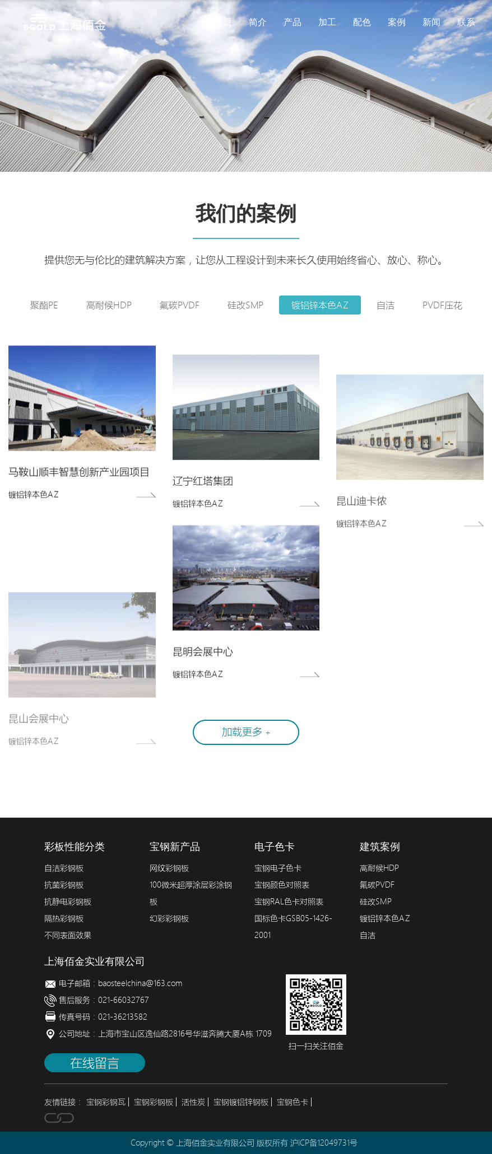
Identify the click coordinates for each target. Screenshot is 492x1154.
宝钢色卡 (292, 1101)
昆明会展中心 (203, 654)
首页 (223, 22)
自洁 (385, 305)
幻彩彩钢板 (169, 918)
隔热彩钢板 (63, 918)
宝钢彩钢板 (153, 1101)
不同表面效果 (67, 935)
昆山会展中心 (38, 739)
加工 (327, 22)
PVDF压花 (442, 305)
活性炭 (193, 1101)
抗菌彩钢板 (63, 885)
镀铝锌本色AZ (320, 305)
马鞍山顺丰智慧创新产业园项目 (79, 474)
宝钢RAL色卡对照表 (288, 902)
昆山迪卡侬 (361, 512)
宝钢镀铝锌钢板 (240, 1101)
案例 (397, 22)
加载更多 (246, 731)
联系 (466, 22)
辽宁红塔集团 (203, 487)
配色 (362, 22)
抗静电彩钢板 (67, 902)
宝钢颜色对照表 (281, 885)
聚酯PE (44, 305)
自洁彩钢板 (63, 868)
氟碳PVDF (179, 305)
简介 (258, 22)
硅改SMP (245, 305)
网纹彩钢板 (169, 868)
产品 (292, 22)
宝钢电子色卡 (277, 868)
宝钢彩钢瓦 (106, 1101)
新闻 (431, 22)
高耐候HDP (109, 305)
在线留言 (94, 1063)
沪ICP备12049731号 (324, 1143)
